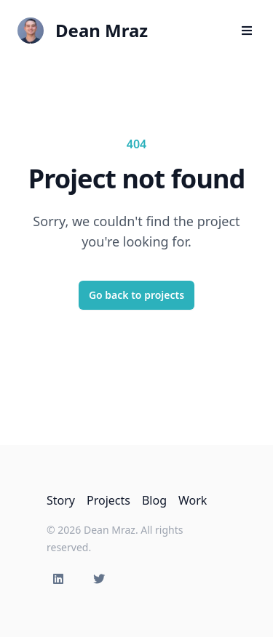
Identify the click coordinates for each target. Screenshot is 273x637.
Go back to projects (136, 295)
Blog (154, 500)
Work (192, 500)
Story (61, 500)
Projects (108, 500)
